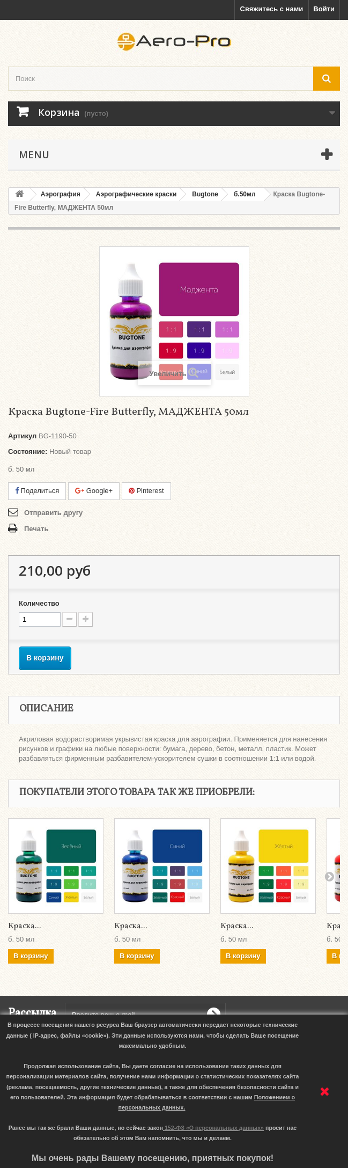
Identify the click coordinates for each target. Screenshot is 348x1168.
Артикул (22, 436)
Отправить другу (53, 513)
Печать (36, 529)
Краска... (24, 926)
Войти (324, 9)
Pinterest (146, 491)
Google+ (94, 491)
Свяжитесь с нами (271, 9)
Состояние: (27, 451)
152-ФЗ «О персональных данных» (214, 1128)
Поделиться (37, 491)
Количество (39, 603)
